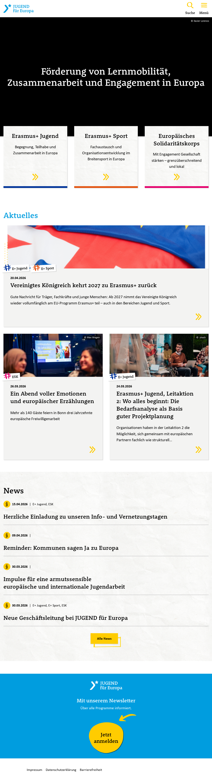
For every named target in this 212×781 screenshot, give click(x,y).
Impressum (34, 769)
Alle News (104, 639)
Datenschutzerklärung (61, 769)
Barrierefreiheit (91, 769)
